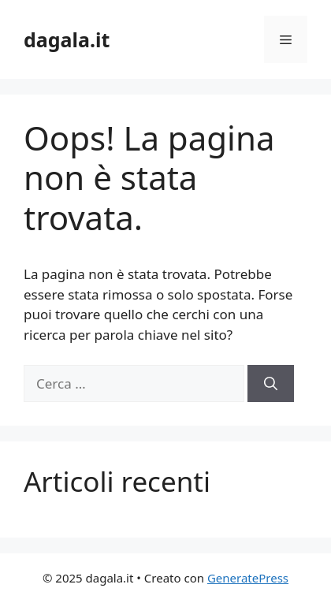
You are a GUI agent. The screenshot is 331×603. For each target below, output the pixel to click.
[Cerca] (270, 384)
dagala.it (67, 39)
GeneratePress (247, 578)
